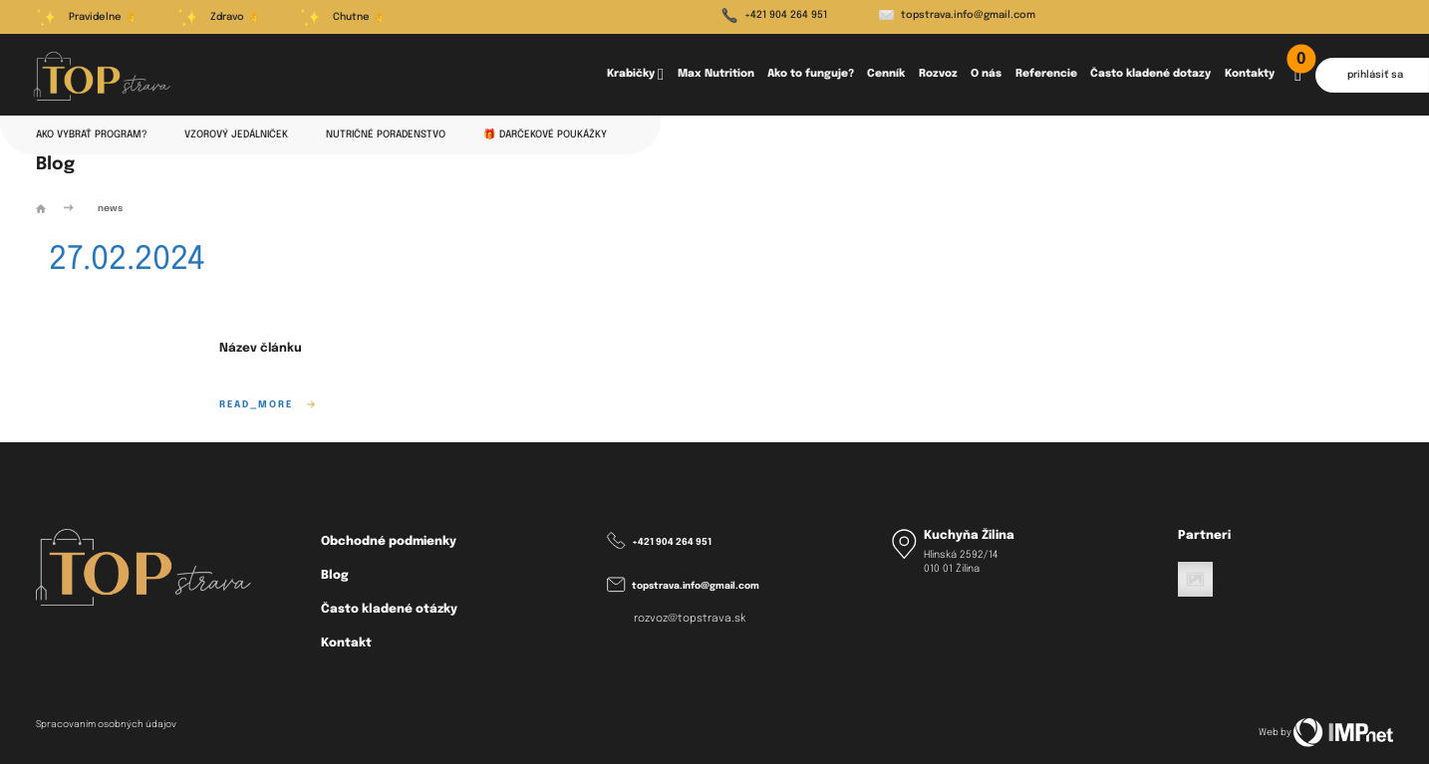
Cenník (886, 74)
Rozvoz (938, 74)
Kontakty (1250, 74)
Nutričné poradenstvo (385, 134)
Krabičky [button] (635, 75)
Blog (335, 575)
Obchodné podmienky (388, 541)
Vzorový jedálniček (236, 134)
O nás (986, 74)
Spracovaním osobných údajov (106, 724)
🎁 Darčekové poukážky (545, 134)
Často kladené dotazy (1150, 74)
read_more (267, 404)
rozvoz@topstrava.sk (690, 619)
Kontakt (346, 643)
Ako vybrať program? (91, 134)
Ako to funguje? (810, 74)
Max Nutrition (716, 74)
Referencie (1046, 74)
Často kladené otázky (389, 609)
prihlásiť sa (1375, 75)
